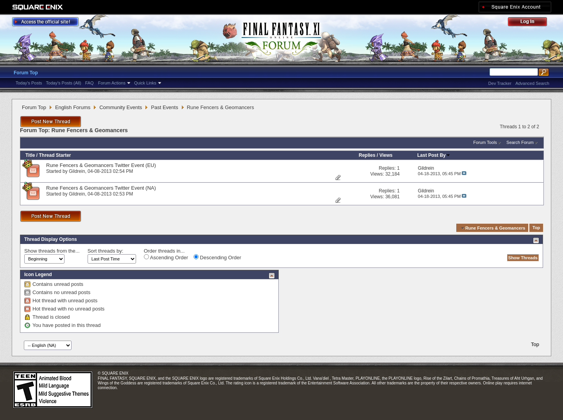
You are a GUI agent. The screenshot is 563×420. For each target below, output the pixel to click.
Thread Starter (55, 155)
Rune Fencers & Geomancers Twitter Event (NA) (101, 188)
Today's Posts (29, 83)
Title (30, 155)
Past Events (164, 107)
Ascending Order (166, 257)
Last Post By (433, 155)
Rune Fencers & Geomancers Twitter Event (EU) (101, 165)
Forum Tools (485, 142)
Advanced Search (532, 83)
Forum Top (26, 72)
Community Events (120, 107)
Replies (367, 155)
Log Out (531, 23)
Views (386, 155)
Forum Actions (112, 83)
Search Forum (520, 142)
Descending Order (217, 257)
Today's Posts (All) (63, 83)
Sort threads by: (106, 251)
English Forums (72, 107)
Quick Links (145, 83)
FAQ (89, 83)
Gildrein (77, 171)
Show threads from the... (52, 251)
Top (536, 228)
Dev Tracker (499, 83)
